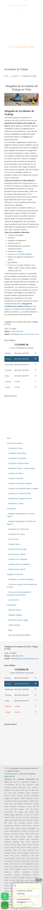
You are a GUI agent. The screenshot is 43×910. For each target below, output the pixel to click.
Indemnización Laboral (16, 569)
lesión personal (27, 120)
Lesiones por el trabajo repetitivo (20, 254)
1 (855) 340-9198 (21, 47)
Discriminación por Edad (17, 549)
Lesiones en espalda (15, 265)
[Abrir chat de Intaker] (16, 909)
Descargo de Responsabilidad (19, 635)
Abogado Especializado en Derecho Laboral (21, 514)
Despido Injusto (14, 544)
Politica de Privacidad (27, 774)
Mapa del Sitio (9, 776)
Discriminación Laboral (16, 554)
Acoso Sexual (13, 539)
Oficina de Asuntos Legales (18, 620)
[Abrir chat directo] (37, 880)
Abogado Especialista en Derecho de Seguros (21, 522)
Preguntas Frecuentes (15, 574)
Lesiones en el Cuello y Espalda (20, 483)
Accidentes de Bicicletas (17, 453)
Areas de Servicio (14, 610)
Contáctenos (11, 605)
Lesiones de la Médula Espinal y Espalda (23, 488)
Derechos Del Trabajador (17, 559)
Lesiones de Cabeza (15, 473)
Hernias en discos (14, 243)
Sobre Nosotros (14, 625)
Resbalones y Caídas (16, 503)
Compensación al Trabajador (19, 564)
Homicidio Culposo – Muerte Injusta (21, 468)
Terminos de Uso (10, 774)
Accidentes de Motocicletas (18, 463)
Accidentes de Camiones (17, 458)
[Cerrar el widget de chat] (40, 880)
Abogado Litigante (15, 615)
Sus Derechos (13, 600)
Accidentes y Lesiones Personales (20, 579)
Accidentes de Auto (15, 448)
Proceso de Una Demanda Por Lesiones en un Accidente (19, 593)
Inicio (9, 438)
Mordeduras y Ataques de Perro (20, 498)
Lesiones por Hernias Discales (19, 493)
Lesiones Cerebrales (15, 478)
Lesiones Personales (14, 443)
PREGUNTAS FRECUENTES (21, 2)
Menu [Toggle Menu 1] (9, 58)
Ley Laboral (15, 76)
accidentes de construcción (28, 287)
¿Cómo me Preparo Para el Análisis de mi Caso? (22, 585)
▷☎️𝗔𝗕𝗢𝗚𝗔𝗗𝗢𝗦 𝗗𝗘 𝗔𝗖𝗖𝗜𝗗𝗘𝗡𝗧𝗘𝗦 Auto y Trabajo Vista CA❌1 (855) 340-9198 (21, 28)
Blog (10, 630)
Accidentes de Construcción (18, 529)
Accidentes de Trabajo (16, 534)
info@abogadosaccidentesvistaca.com (21, 12)
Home (6, 76)
